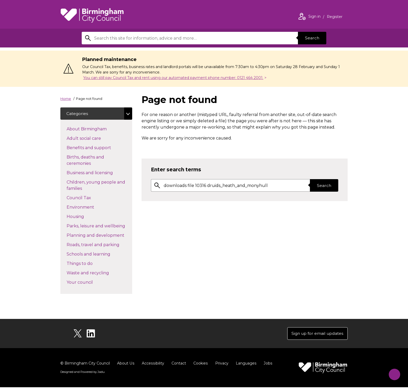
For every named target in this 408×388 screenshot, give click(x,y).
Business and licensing (99, 172)
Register (334, 17)
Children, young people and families (96, 185)
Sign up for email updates (316, 333)
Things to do (89, 263)
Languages (244, 364)
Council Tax (88, 198)
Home (65, 98)
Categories (78, 113)
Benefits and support (98, 147)
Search (311, 37)
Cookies (199, 364)
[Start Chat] (393, 373)
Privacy (220, 364)
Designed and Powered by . (82, 372)
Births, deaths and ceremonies (88, 160)
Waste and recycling (97, 273)
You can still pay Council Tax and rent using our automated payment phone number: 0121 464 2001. (173, 77)
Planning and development (99, 235)
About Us (125, 364)
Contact (177, 364)
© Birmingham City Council (85, 364)
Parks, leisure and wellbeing (99, 226)
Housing (85, 216)
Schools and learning (98, 254)
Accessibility (152, 364)
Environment (90, 207)
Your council (89, 282)
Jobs (266, 364)
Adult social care (93, 138)
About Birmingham (96, 129)
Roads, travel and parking (99, 244)
